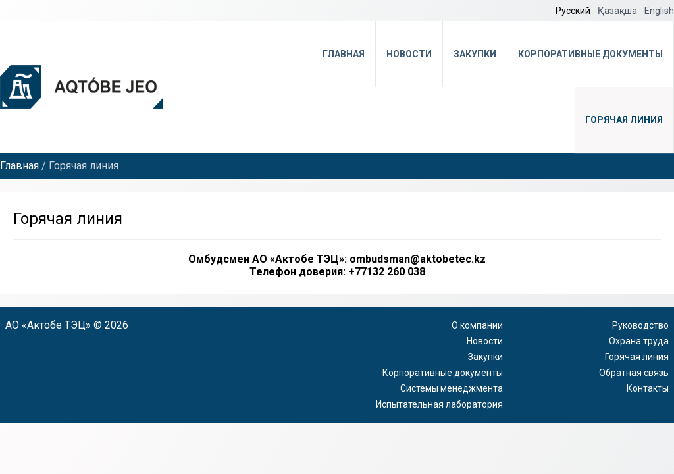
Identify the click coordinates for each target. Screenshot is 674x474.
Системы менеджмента (451, 388)
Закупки (475, 54)
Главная (344, 54)
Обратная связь (634, 372)
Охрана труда (639, 341)
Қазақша (618, 10)
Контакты (648, 388)
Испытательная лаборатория (439, 404)
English (659, 10)
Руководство (640, 325)
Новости (409, 54)
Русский (574, 10)
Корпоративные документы (590, 54)
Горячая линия (624, 120)
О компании (477, 325)
